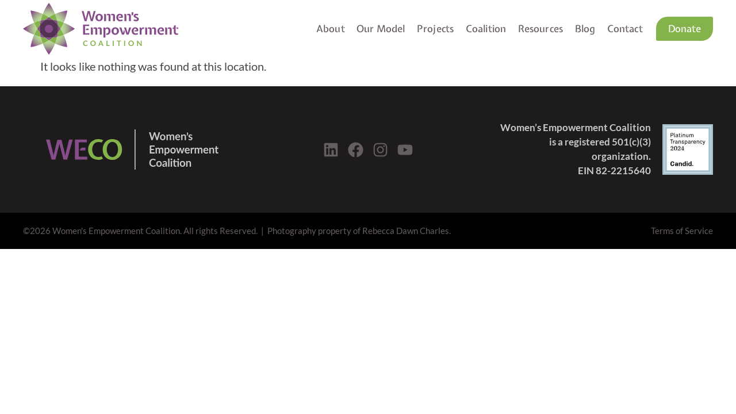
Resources (541, 28)
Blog (585, 28)
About (330, 28)
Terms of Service (682, 230)
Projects (435, 28)
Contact (625, 28)
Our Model (380, 28)
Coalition (486, 28)
